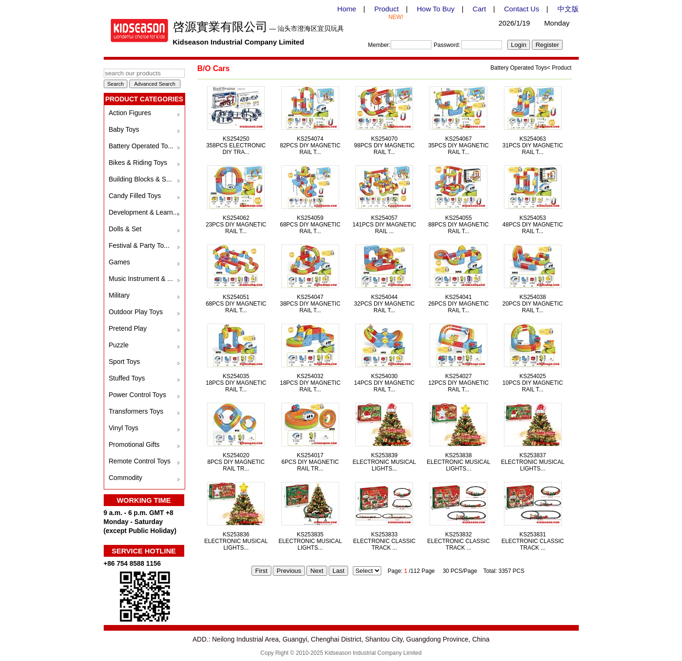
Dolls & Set (125, 229)
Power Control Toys (137, 394)
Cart (479, 9)
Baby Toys (124, 129)
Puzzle (119, 345)
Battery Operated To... (141, 146)
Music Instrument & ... (141, 278)
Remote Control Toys (139, 461)
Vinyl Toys (124, 428)
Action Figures (130, 113)
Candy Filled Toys (135, 195)
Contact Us (521, 9)
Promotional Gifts (134, 444)
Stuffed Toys (127, 378)
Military (119, 295)
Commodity (126, 477)
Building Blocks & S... (140, 179)
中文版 (568, 9)
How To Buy (436, 9)
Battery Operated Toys (519, 67)
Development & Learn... (144, 212)
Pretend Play (128, 328)
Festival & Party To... (139, 245)
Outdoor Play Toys (136, 312)
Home (346, 9)
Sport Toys (124, 361)
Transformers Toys (136, 411)
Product (386, 9)
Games (119, 262)
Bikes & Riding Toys (138, 162)
